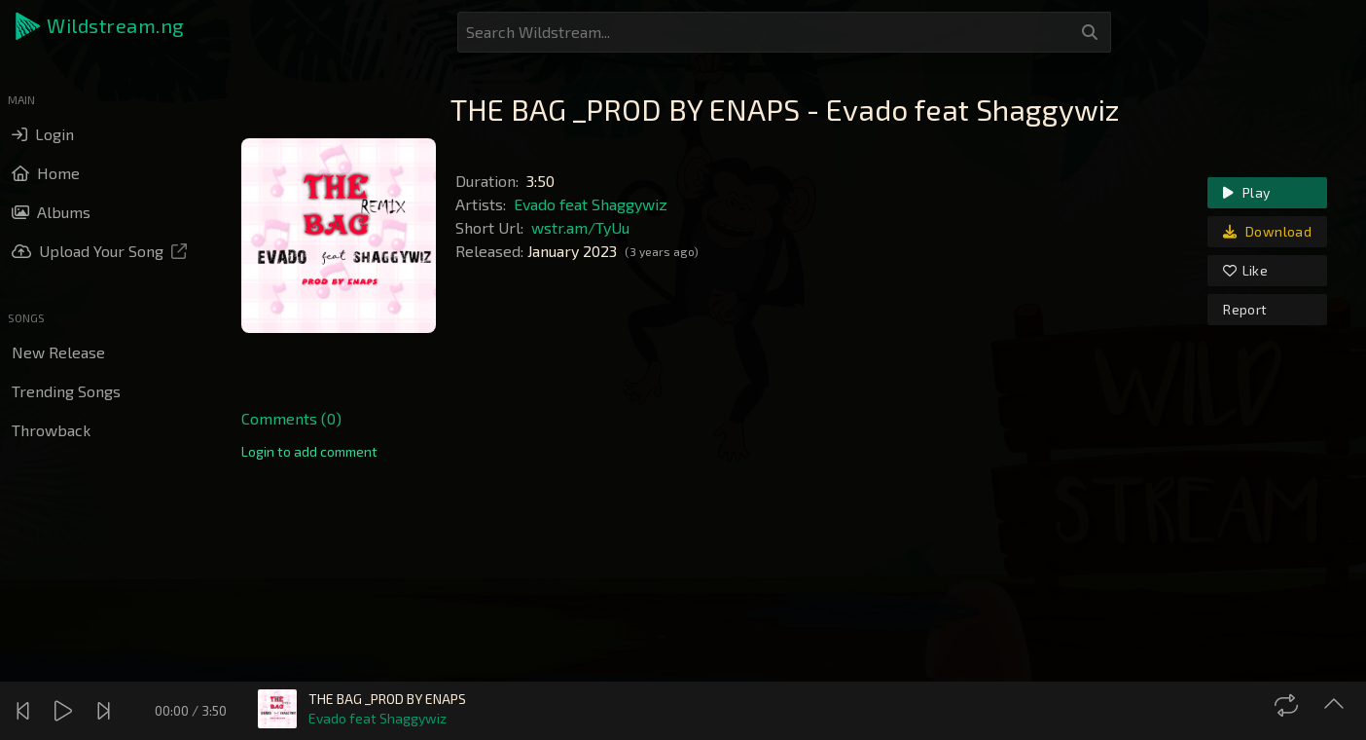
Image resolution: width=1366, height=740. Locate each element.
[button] (101, 26)
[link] (309, 452)
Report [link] (1245, 309)
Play (1246, 192)
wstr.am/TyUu (580, 227)
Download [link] (1267, 231)
